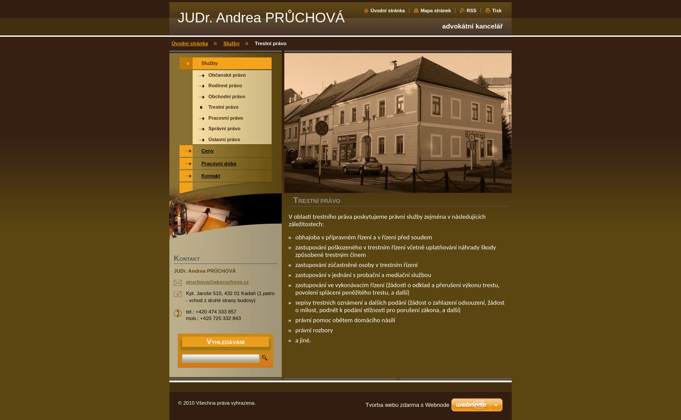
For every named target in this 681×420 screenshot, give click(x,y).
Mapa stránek (435, 10)
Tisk (497, 10)
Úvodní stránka (387, 10)
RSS (471, 10)
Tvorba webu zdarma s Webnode (407, 405)
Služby (231, 43)
